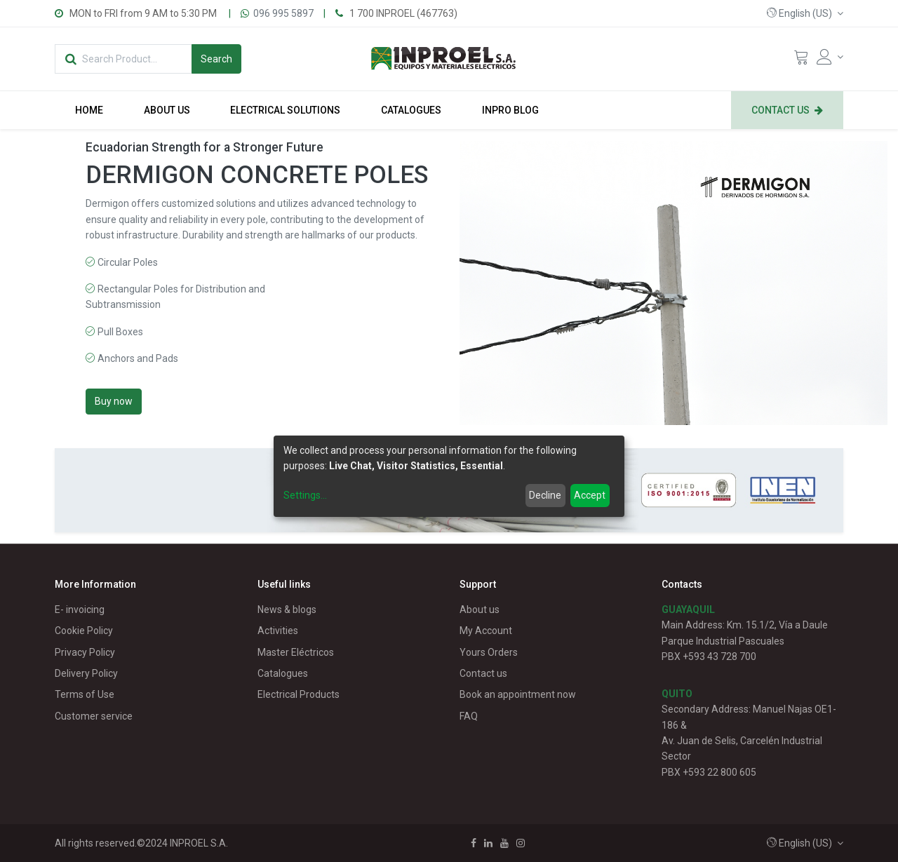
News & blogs (286, 609)
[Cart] (801, 60)
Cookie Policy (84, 630)
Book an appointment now (518, 694)
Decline (545, 495)
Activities (277, 630)
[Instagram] (520, 843)
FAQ (469, 716)
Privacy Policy (85, 652)
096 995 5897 (283, 13)
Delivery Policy (86, 673)
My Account (486, 630)
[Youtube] (504, 843)
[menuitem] (89, 110)
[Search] (216, 59)
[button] (805, 13)
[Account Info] (830, 57)
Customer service (94, 716)
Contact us (483, 673)
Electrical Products (298, 694)
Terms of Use (84, 694)
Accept (589, 495)
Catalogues (282, 673)
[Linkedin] (488, 843)
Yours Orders (489, 652)
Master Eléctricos (295, 652)
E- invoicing (80, 609)
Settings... (305, 495)
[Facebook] (473, 843)
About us (480, 609)
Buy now (114, 401)
